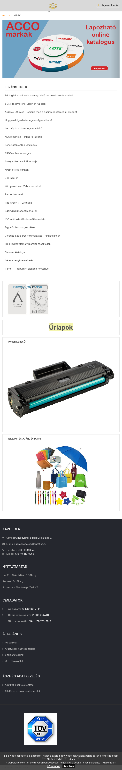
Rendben (69, 766)
